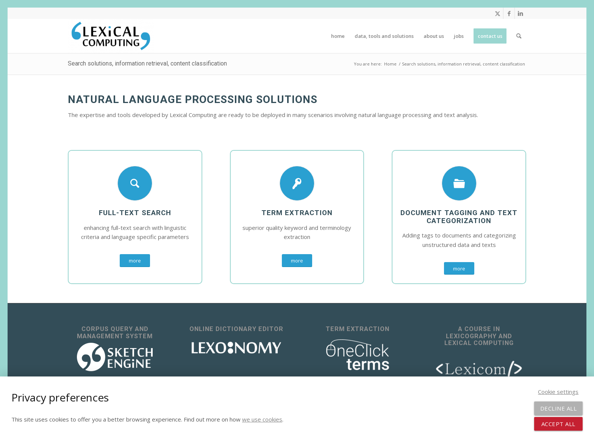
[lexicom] (479, 368)
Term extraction (297, 213)
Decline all (558, 408)
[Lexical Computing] (111, 36)
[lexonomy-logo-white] (236, 348)
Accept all (558, 424)
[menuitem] (338, 36)
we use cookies (262, 419)
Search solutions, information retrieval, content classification (147, 63)
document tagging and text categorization (458, 217)
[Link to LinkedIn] (520, 13)
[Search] (518, 36)
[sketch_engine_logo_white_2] (115, 357)
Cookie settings (558, 391)
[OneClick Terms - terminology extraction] (357, 355)
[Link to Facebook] (508, 13)
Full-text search (135, 213)
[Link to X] (497, 13)
